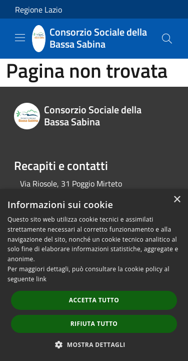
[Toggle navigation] (20, 38)
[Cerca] (167, 39)
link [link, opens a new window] (41, 279)
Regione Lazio (38, 10)
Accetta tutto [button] (94, 300)
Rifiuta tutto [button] (94, 323)
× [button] (176, 200)
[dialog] (94, 275)
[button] (94, 344)
